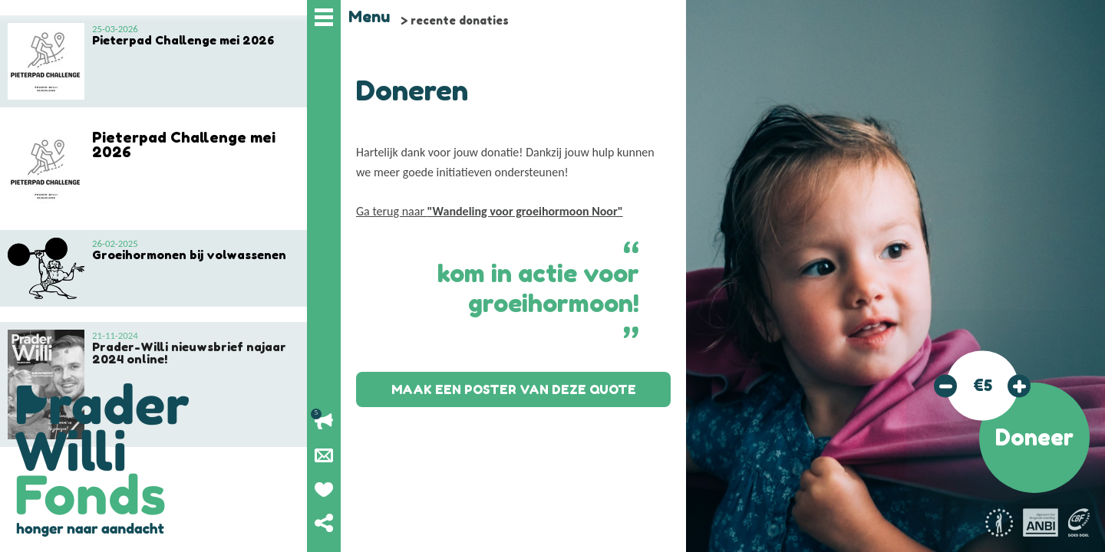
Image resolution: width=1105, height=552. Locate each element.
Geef (324, 489)
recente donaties (460, 20)
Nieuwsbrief (324, 455)
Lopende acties (324, 422)
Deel (324, 523)
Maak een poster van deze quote (513, 389)
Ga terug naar (489, 211)
